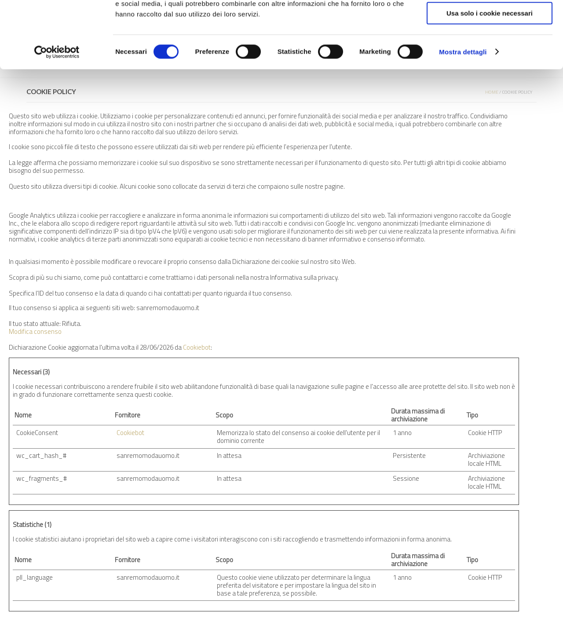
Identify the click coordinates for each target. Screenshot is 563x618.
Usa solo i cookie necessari (489, 73)
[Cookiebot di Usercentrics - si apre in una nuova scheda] (56, 112)
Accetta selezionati (489, 47)
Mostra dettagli (462, 112)
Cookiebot (197, 347)
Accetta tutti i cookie (489, 22)
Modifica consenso (35, 331)
